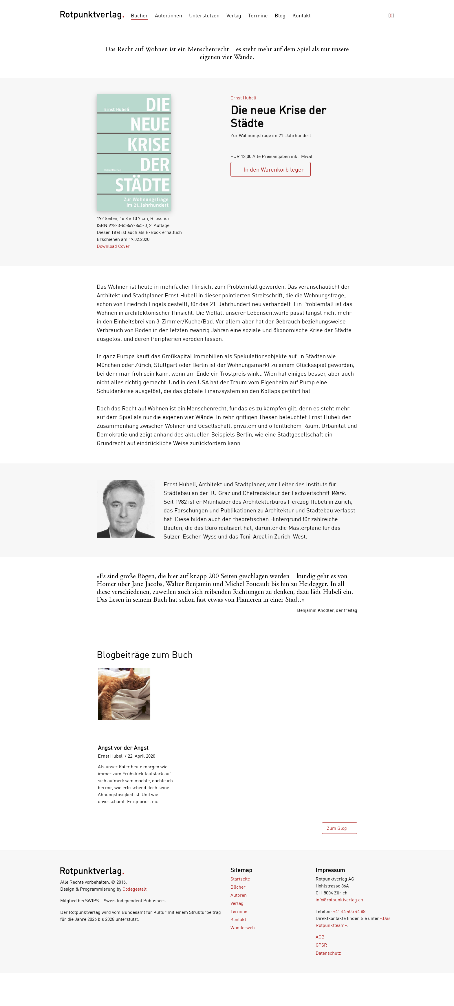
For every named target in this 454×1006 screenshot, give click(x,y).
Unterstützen (204, 15)
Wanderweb (242, 927)
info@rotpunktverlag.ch (339, 900)
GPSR (321, 945)
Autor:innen (168, 15)
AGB (320, 937)
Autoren (238, 895)
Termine (258, 15)
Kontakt (301, 15)
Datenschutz (328, 953)
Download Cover (113, 246)
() (391, 15)
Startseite (240, 879)
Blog (280, 15)
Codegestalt (134, 889)
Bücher (139, 15)
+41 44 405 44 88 (349, 911)
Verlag (233, 15)
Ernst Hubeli (243, 98)
